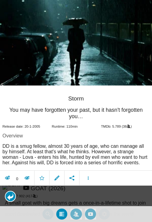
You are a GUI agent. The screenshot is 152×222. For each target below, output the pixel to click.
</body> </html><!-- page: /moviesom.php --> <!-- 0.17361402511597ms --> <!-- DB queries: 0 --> (76, 111)
